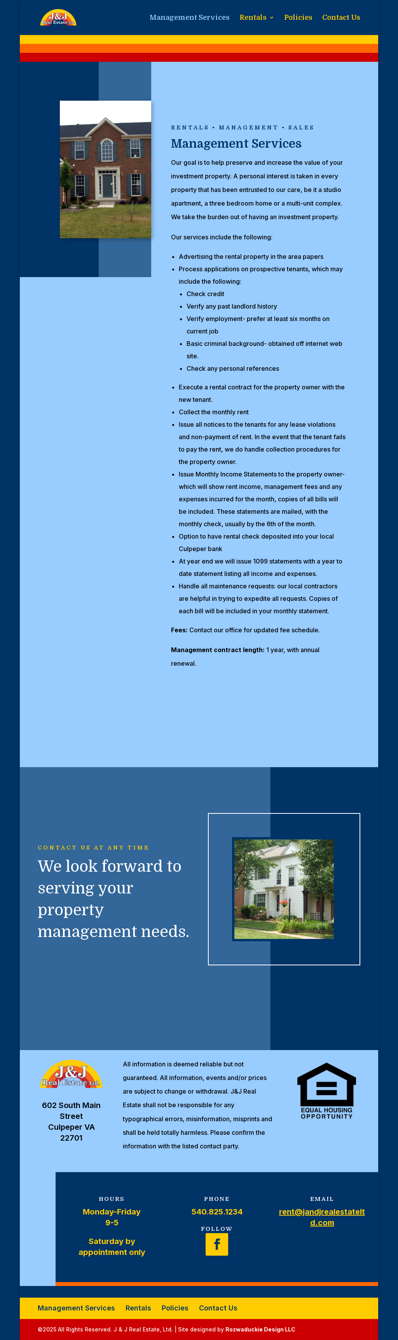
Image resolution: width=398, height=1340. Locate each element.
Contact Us (341, 18)
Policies (298, 18)
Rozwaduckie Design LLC (260, 1329)
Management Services (190, 18)
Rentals (253, 18)
